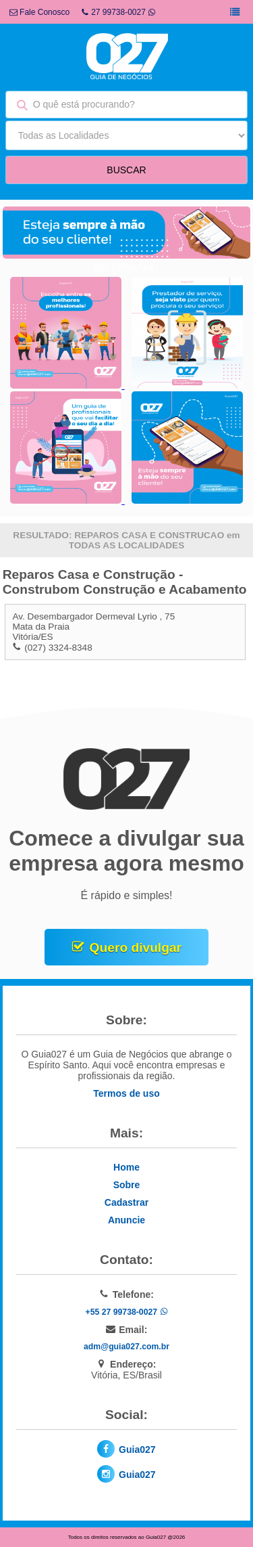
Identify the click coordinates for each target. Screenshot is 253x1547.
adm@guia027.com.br (126, 1346)
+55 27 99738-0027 (126, 1312)
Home (126, 1167)
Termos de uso (126, 1093)
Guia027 (137, 1449)
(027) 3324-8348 (58, 647)
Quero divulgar (135, 947)
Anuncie (126, 1220)
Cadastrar (126, 1202)
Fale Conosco (39, 12)
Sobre (126, 1184)
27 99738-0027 (118, 12)
